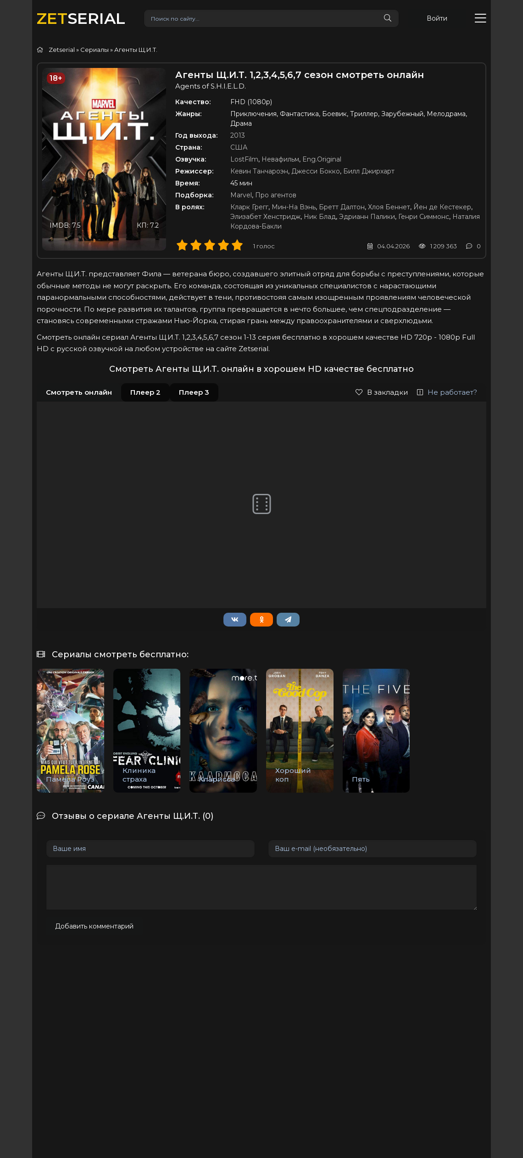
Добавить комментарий (94, 926)
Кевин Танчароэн (259, 171)
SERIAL (81, 18)
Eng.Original (321, 159)
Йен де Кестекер (442, 207)
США (238, 147)
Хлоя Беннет (389, 207)
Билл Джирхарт (369, 171)
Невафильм (280, 159)
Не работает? (447, 392)
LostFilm (244, 159)
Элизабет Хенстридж (265, 217)
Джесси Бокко (315, 171)
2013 (237, 135)
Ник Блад (320, 217)
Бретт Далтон (342, 207)
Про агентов (275, 195)
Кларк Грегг (249, 207)
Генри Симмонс (423, 217)
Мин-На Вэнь (294, 207)
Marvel (241, 195)
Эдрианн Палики (367, 217)
